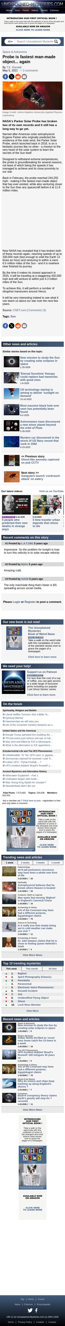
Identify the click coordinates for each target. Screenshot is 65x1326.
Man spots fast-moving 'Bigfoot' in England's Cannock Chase (37, 899)
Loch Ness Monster (29, 1004)
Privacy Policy (25, 1322)
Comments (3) (37, 310)
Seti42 (24, 578)
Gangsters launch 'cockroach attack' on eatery (40, 477)
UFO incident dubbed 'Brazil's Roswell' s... (28, 765)
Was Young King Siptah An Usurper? (25, 782)
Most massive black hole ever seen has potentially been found (39, 408)
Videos (34, 10)
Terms (11, 1322)
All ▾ (10, 41)
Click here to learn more (42, 657)
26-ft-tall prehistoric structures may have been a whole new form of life (37, 872)
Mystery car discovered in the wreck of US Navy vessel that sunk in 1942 (39, 440)
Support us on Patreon (42, 671)
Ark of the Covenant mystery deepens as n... (29, 724)
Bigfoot (22, 973)
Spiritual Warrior (14, 718)
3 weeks (40, 862)
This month (32, 968)
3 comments (29, 70)
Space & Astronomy (15, 51)
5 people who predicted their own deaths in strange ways (15, 524)
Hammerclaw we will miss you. (22, 721)
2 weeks (25, 862)
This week (11, 968)
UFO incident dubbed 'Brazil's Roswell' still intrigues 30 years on (36, 1055)
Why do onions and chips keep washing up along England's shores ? (36, 1084)
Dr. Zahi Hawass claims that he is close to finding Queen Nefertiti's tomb (37, 943)
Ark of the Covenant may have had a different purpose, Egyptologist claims (36, 913)
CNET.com (19, 310)
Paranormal (24, 984)
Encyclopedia (43, 1304)
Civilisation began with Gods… (22, 779)
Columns (54, 10)
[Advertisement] (33, 221)
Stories (44, 10)
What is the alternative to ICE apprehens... (28, 745)
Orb (20, 994)
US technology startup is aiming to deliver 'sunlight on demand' (39, 392)
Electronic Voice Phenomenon (35, 987)
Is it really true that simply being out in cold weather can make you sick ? (37, 928)
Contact (52, 1322)
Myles (24, 564)
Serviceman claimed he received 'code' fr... (29, 758)
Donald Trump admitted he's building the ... (29, 734)
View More (32, 1010)
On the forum (12, 704)
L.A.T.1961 (27, 543)
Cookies (40, 1322)
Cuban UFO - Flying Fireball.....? (23, 762)
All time (53, 968)
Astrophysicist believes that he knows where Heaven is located (36, 886)
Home (9, 10)
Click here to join (32, 800)
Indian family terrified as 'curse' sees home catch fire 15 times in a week (37, 1040)
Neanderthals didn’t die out (20, 786)
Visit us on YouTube (51, 491)
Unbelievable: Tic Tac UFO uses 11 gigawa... (30, 755)
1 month (55, 862)
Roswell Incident (27, 990)
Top (22, 1299)
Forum (26, 10)
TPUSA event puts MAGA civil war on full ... (29, 738)
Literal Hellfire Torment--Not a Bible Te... (27, 714)
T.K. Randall (14, 67)
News (17, 10)
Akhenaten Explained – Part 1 (21, 775)
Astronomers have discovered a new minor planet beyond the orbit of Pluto (40, 424)
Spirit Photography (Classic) (34, 977)
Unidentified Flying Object (33, 997)
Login (16, 601)
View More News (32, 955)
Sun (13, 316)
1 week (9, 862)
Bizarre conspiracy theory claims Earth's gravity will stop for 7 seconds (37, 1098)
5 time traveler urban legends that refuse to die (46, 523)
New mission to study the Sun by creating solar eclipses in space (40, 360)
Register (30, 601)
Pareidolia (24, 980)
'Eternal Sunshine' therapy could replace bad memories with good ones (39, 376)
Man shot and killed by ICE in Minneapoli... (29, 741)
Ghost (21, 1001)
